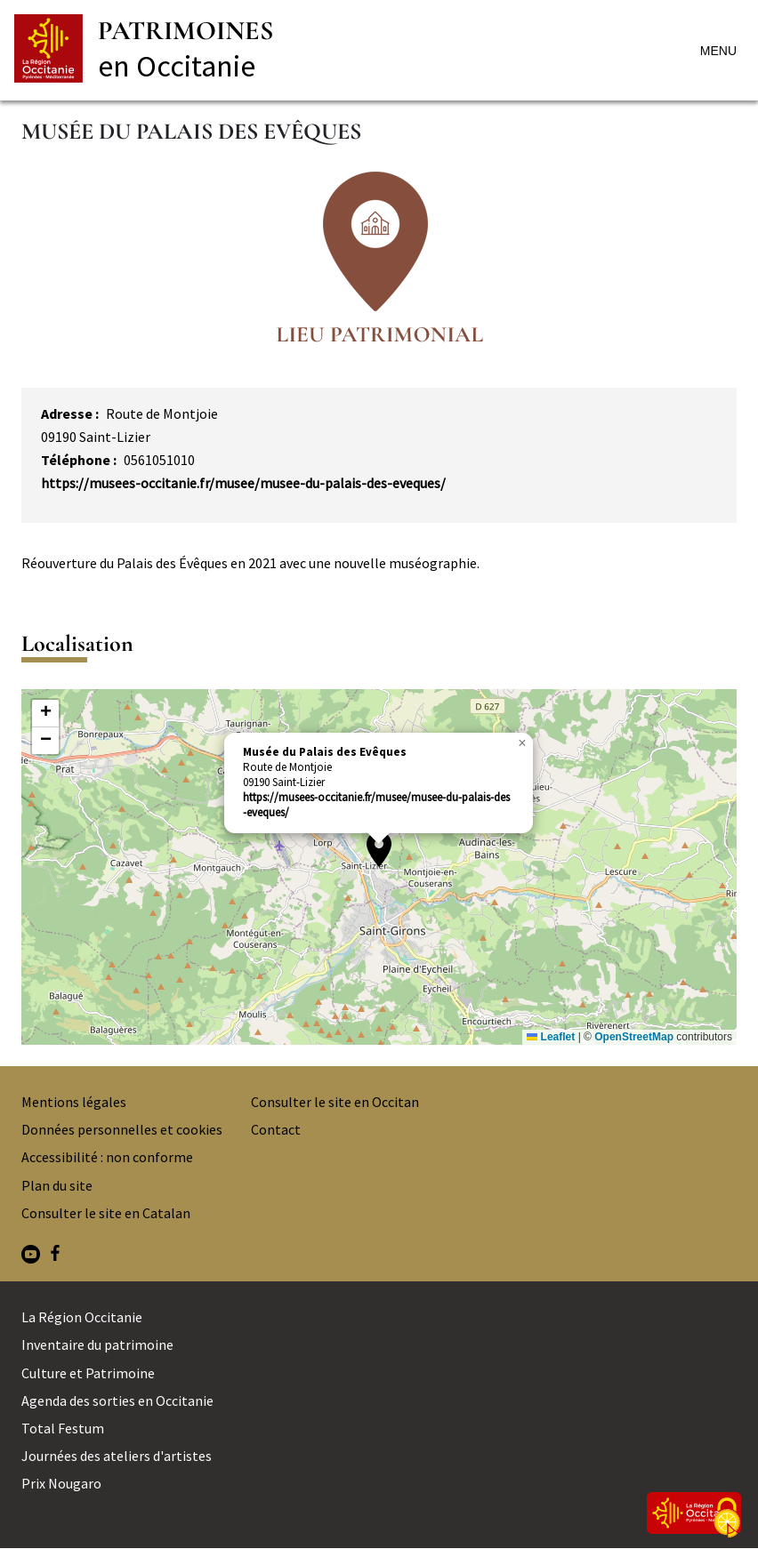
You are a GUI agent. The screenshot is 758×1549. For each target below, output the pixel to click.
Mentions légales (73, 1102)
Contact (276, 1129)
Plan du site (57, 1185)
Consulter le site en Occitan (335, 1102)
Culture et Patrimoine (88, 1373)
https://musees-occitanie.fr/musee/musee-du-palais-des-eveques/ (243, 483)
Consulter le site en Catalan (105, 1213)
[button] (379, 849)
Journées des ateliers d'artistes (116, 1456)
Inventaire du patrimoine (97, 1344)
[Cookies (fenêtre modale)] (727, 1519)
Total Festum (62, 1428)
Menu (718, 51)
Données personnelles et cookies (121, 1129)
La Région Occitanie (81, 1317)
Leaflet (551, 1037)
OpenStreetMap (633, 1037)
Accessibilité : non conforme (107, 1157)
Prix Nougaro (61, 1483)
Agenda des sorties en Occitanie (117, 1400)
